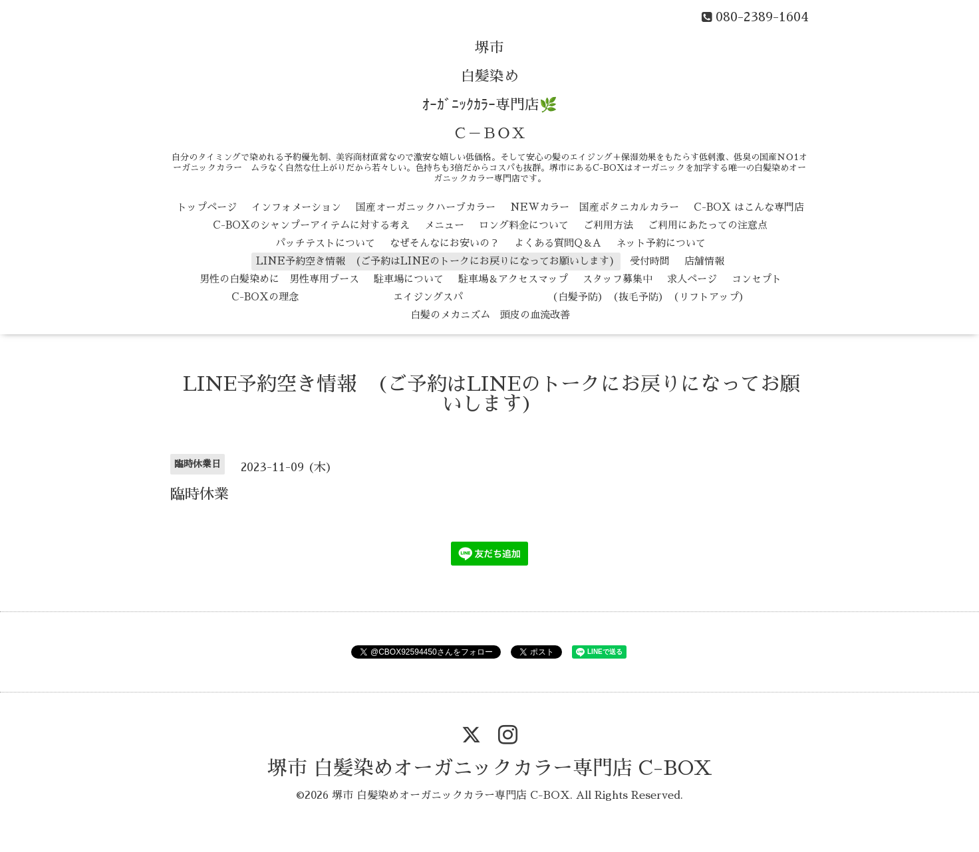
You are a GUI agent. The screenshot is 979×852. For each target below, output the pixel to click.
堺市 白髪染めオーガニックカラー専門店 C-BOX (489, 768)
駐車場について (409, 279)
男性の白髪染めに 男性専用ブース (279, 279)
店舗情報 (704, 261)
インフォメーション (296, 207)
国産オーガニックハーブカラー (425, 207)
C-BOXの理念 (265, 297)
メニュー (444, 225)
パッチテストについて (325, 243)
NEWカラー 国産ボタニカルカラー (594, 207)
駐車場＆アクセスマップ (513, 279)
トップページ (207, 207)
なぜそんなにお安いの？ (444, 243)
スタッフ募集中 (617, 279)
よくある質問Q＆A (557, 243)
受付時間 (650, 261)
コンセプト (756, 279)
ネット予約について (661, 243)
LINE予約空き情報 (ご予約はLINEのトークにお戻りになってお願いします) (435, 261)
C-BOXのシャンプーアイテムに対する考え (311, 225)
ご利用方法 (608, 225)
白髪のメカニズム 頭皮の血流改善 (490, 315)
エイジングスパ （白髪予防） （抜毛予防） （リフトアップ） (531, 297)
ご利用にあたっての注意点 (708, 225)
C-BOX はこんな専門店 (749, 207)
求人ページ (692, 279)
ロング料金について (524, 225)
